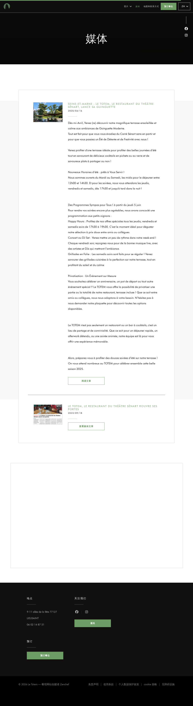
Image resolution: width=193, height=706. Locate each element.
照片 (128, 6)
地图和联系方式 (151, 6)
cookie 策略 (153, 685)
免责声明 (95, 685)
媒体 (138, 6)
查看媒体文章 (92, 426)
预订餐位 (168, 6)
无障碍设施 (168, 685)
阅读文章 (93, 380)
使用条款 (111, 685)
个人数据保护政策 (131, 685)
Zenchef (64, 684)
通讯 (92, 623)
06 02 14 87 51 (35, 624)
